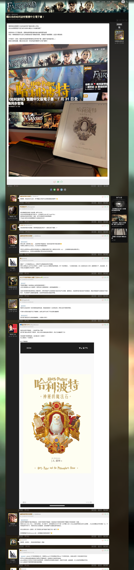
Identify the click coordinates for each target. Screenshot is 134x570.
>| (126, 20)
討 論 (103, 1)
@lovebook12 (24, 314)
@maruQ (23, 282)
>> (123, 20)
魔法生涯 (115, 1)
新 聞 (98, 1)
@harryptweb (24, 241)
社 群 (108, 1)
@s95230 (23, 304)
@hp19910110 (24, 518)
